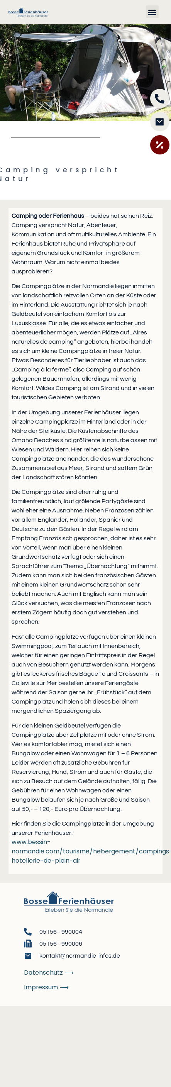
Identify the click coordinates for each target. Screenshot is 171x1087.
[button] (152, 11)
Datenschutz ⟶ (49, 972)
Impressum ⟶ (46, 987)
